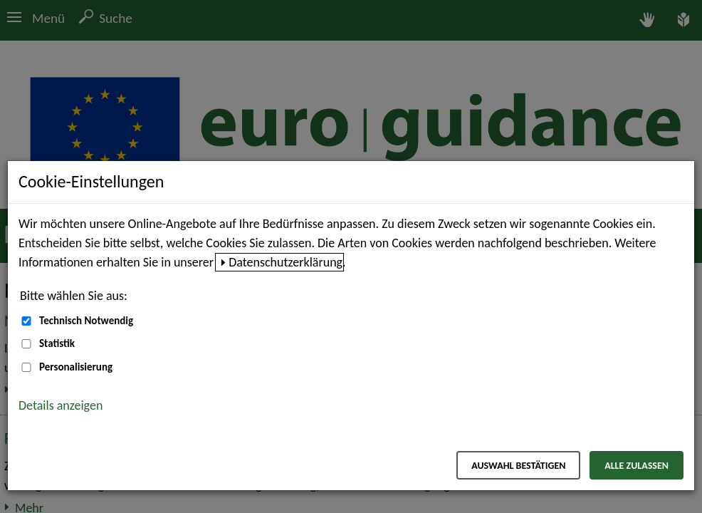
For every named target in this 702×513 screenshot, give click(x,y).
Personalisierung (75, 367)
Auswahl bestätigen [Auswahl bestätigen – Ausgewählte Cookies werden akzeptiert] (518, 466)
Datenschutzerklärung (285, 262)
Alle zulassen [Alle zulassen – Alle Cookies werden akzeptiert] (636, 466)
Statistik (57, 343)
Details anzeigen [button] (61, 405)
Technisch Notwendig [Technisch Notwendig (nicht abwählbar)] (86, 320)
